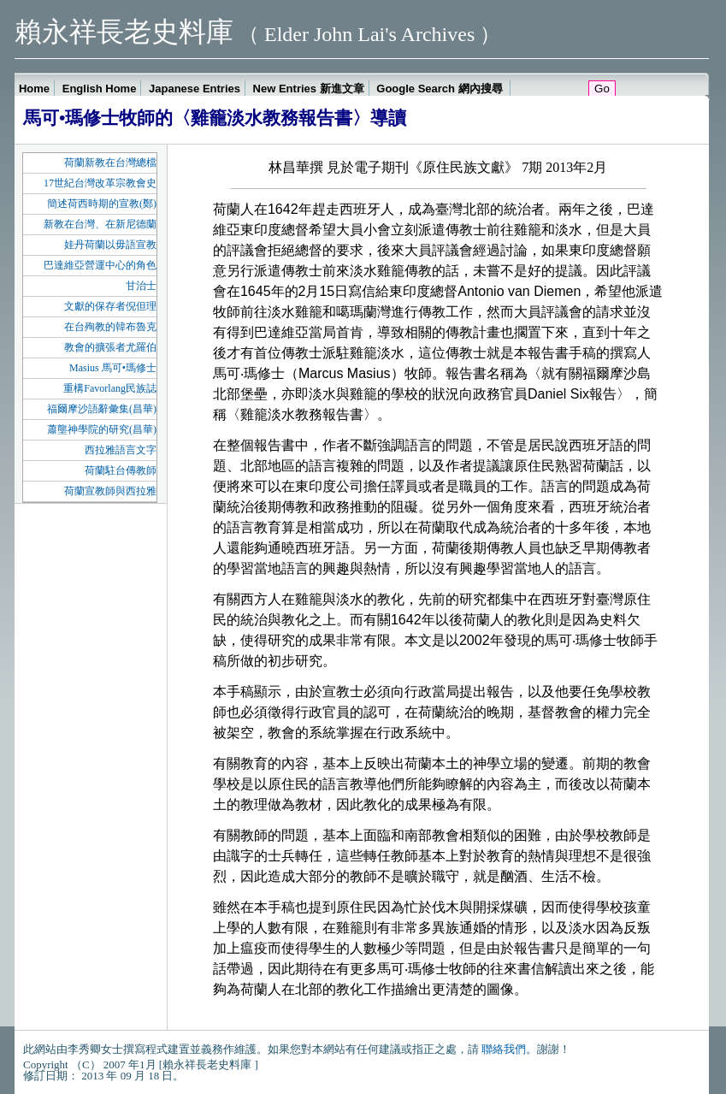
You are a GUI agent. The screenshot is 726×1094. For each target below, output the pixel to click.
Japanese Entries (194, 88)
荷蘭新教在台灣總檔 (110, 163)
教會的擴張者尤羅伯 (110, 347)
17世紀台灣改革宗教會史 (100, 183)
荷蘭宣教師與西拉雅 (110, 491)
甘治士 (141, 286)
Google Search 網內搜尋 (440, 88)
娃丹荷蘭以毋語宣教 (110, 245)
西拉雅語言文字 (120, 450)
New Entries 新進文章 (308, 88)
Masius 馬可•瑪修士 (112, 368)
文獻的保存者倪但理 (110, 306)
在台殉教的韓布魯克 (110, 327)
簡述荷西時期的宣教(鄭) (101, 204)
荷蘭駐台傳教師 (120, 470)
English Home (99, 88)
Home (34, 88)
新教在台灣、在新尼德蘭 (100, 224)
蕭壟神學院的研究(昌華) (101, 429)
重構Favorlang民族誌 (109, 388)
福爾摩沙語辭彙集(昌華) (101, 409)
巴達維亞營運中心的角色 (100, 265)
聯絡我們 (503, 1049)
